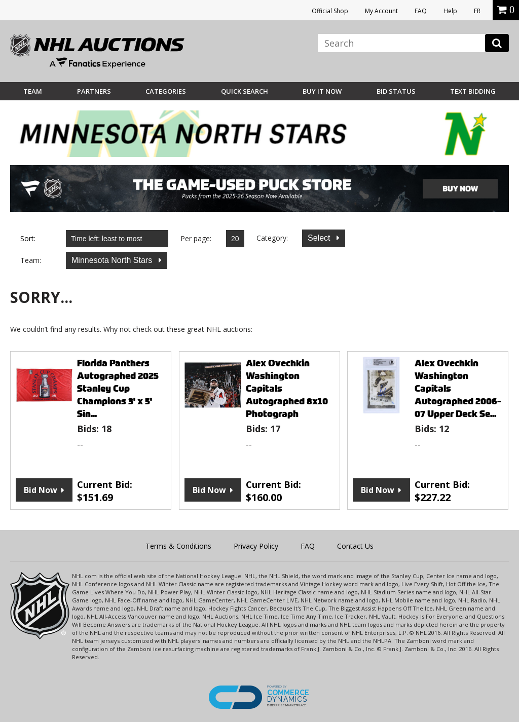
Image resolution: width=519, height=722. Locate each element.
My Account (381, 11)
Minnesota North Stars (113, 260)
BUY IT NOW (322, 91)
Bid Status (396, 91)
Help (450, 11)
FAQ (421, 11)
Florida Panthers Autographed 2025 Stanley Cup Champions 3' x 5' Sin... (118, 388)
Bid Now (40, 490)
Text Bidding (473, 91)
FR (477, 11)
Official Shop (330, 11)
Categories (165, 91)
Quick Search (244, 91)
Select (320, 238)
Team (32, 91)
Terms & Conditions (178, 546)
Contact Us (355, 546)
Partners (94, 91)
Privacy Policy (256, 546)
